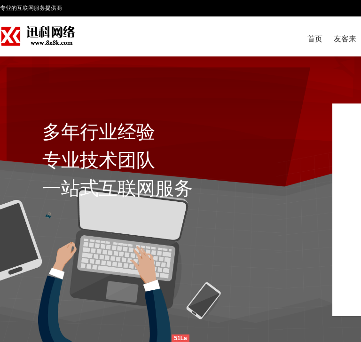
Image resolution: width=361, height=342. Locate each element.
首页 (314, 39)
